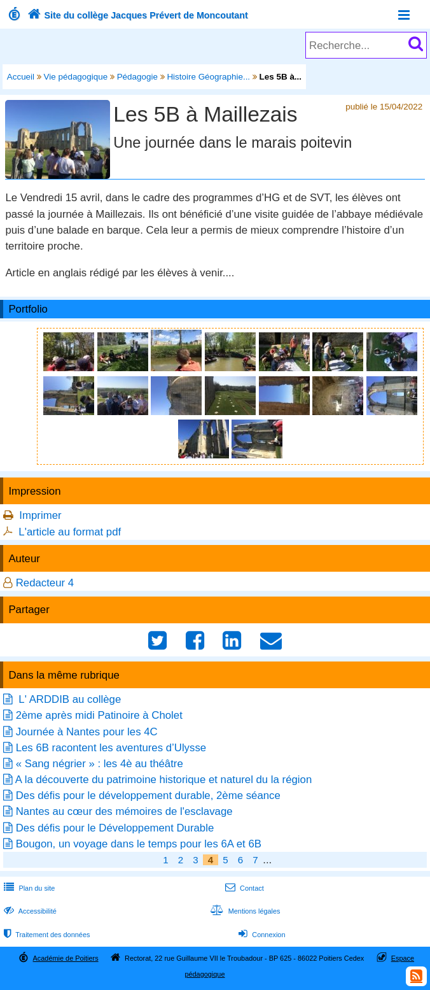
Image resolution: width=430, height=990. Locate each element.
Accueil (20, 76)
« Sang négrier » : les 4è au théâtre (99, 764)
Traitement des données (45, 934)
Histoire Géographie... (208, 76)
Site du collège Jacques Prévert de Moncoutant (136, 15)
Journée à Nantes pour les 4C (87, 732)
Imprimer (40, 515)
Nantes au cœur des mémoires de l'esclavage (124, 811)
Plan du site (28, 888)
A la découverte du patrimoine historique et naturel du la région (163, 780)
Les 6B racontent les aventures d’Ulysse (111, 748)
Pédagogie (137, 76)
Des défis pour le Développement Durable (115, 828)
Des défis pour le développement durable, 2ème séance (148, 795)
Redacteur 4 (45, 583)
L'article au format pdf (69, 532)
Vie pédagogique (76, 76)
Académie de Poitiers (66, 958)
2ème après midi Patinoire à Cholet (99, 715)
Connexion (260, 934)
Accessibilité (29, 911)
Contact (243, 888)
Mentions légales (243, 911)
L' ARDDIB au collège (68, 699)
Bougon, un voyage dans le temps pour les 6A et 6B (138, 844)
